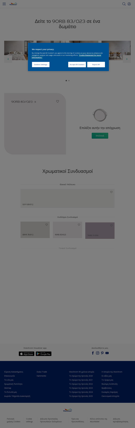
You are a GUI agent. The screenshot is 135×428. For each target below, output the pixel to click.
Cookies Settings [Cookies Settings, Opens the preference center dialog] (40, 64)
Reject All (96, 64)
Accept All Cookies (77, 64)
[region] (68, 57)
